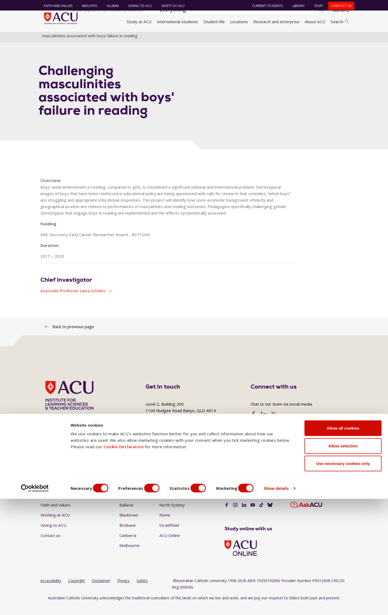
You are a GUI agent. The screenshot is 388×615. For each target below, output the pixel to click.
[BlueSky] (270, 515)
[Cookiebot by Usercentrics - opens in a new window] (34, 604)
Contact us (339, 6)
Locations (239, 21)
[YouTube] (253, 515)
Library (296, 6)
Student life (214, 21)
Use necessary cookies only (343, 579)
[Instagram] (235, 515)
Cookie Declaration (123, 562)
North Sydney (172, 514)
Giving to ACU (138, 6)
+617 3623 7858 (181, 451)
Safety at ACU (170, 6)
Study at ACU (139, 21)
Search (340, 21)
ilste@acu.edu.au (255, 451)
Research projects (295, 38)
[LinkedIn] (244, 515)
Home (48, 38)
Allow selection (343, 562)
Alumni (111, 6)
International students (177, 21)
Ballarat (126, 514)
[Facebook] (226, 515)
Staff (316, 6)
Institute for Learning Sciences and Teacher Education (223, 38)
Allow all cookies (343, 544)
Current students (265, 6)
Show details (289, 604)
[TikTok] (261, 515)
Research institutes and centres (139, 38)
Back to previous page (73, 336)
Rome (164, 524)
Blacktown (128, 524)
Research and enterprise (276, 21)
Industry (87, 6)
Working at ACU (55, 524)
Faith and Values (55, 6)
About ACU (315, 21)
